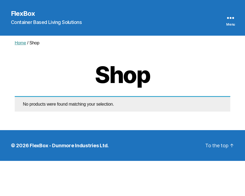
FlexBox (23, 13)
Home (20, 43)
